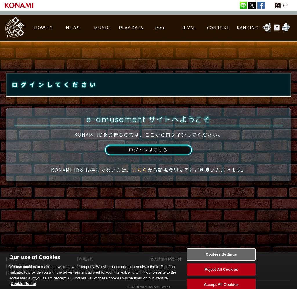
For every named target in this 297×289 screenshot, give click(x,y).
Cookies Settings (221, 258)
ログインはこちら (148, 155)
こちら (140, 175)
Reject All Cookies (221, 274)
